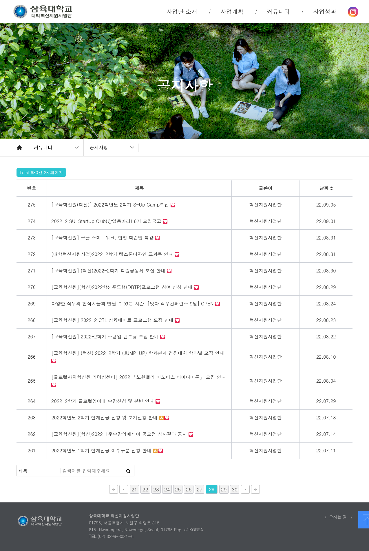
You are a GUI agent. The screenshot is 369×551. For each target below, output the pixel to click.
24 (167, 489)
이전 (123, 489)
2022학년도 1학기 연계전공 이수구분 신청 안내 (102, 450)
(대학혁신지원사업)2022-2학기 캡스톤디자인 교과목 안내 (112, 254)
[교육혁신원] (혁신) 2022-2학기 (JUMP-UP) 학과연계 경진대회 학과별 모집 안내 (137, 353)
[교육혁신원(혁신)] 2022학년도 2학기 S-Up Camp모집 (110, 204)
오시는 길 (338, 517)
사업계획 (232, 11)
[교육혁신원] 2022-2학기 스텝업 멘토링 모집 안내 (105, 336)
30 (235, 489)
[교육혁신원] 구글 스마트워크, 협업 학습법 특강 (103, 237)
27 (199, 489)
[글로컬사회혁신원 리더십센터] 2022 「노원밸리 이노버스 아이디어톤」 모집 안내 (138, 377)
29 (224, 489)
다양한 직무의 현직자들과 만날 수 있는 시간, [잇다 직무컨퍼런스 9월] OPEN (133, 303)
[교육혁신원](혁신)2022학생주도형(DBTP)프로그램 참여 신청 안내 (122, 287)
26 (188, 489)
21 (134, 489)
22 (145, 489)
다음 (245, 489)
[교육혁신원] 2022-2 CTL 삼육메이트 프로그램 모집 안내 (113, 320)
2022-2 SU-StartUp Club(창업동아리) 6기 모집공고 (107, 221)
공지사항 (98, 147)
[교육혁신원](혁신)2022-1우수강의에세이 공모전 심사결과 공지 (119, 434)
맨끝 (255, 489)
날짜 (326, 188)
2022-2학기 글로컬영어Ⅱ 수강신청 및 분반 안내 (103, 401)
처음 (113, 489)
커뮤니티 (43, 147)
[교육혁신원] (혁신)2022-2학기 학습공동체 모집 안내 (109, 270)
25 (178, 489)
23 (156, 489)
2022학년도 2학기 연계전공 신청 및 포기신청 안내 (105, 417)
